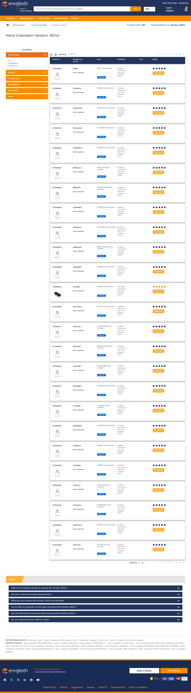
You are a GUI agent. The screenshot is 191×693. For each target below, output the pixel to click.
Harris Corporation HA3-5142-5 (42, 646)
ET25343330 (57, 465)
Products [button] (10, 18)
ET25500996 (57, 267)
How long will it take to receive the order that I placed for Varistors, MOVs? (95, 613)
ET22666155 (57, 287)
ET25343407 (57, 148)
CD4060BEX (77, 426)
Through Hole (27, 65)
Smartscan (32, 640)
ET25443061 (57, 366)
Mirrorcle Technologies (135, 640)
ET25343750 (57, 128)
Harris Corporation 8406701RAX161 (39, 649)
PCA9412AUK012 (79, 505)
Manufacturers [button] (27, 18)
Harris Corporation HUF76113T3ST (121, 643)
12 (180, 54)
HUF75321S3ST (78, 545)
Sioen (40, 640)
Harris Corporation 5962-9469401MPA (38, 643)
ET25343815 (57, 406)
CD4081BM (77, 267)
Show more (101, 77)
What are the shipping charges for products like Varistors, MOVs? (95, 588)
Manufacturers (19, 25)
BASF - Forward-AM (80, 640)
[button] (186, 9)
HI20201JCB (77, 108)
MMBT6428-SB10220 (80, 247)
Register (170, 11)
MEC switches (66, 640)
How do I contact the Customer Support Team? (95, 594)
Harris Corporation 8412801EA (66, 649)
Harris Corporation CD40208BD (167, 646)
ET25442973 (57, 426)
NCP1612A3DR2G (79, 326)
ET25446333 (57, 247)
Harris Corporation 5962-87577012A (93, 649)
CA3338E (76, 287)
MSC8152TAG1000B (80, 346)
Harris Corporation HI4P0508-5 (116, 646)
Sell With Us (174, 670)
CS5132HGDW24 (79, 366)
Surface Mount (27, 63)
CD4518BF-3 (77, 386)
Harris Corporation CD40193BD (142, 646)
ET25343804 (57, 545)
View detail (158, 73)
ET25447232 (57, 505)
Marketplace (45, 18)
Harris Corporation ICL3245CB (147, 643)
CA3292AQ (77, 88)
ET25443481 (57, 485)
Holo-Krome (103, 640)
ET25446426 (57, 187)
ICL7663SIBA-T (78, 406)
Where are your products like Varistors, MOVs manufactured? (95, 600)
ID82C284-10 (77, 525)
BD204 (75, 68)
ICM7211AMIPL (78, 485)
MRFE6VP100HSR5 (80, 187)
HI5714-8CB (77, 128)
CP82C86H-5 (77, 148)
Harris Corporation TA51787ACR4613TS (154, 649)
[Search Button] (135, 8)
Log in (169, 8)
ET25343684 (57, 307)
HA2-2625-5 (77, 307)
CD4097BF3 (77, 207)
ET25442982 (57, 227)
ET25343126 (57, 446)
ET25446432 (57, 346)
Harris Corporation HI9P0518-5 (65, 643)
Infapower (93, 640)
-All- (27, 60)
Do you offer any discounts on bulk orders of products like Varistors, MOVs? (95, 607)
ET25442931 (57, 88)
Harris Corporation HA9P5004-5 (67, 646)
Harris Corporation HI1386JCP (92, 646)
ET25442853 (57, 68)
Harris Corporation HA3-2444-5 (17, 646)
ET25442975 (57, 207)
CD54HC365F (78, 227)
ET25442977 (57, 386)
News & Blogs (144, 670)
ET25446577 (57, 326)
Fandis (112, 640)
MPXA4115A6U (78, 168)
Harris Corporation (39, 25)
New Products (61, 18)
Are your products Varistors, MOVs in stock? (95, 619)
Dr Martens (121, 640)
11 (176, 54)
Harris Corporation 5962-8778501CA (123, 649)
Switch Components (51, 640)
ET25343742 (57, 108)
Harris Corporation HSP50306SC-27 (92, 643)
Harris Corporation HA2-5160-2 (172, 643)
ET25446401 (57, 168)
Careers (75, 18)
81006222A (77, 446)
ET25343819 (57, 525)
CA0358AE (77, 465)
